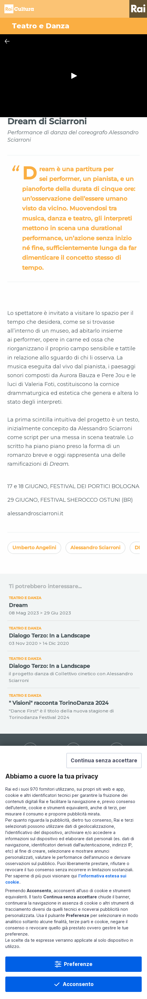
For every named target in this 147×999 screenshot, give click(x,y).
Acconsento (78, 984)
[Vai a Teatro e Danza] (73, 26)
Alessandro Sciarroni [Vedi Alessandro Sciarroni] (95, 547)
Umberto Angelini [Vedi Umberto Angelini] (34, 547)
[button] (104, 760)
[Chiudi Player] (7, 41)
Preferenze (78, 964)
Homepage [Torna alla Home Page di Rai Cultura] (19, 8)
